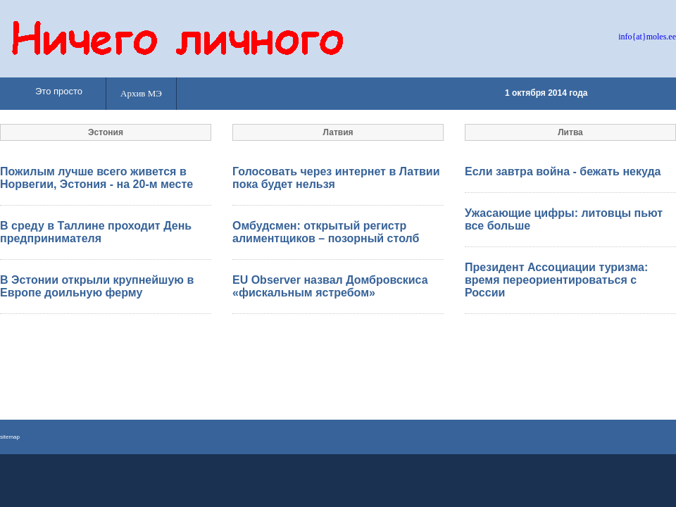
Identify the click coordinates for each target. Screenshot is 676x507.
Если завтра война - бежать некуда (563, 171)
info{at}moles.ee (647, 37)
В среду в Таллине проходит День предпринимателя (96, 232)
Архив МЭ (141, 93)
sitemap (10, 437)
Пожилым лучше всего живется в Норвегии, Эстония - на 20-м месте (96, 177)
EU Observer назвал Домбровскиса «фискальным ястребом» (330, 286)
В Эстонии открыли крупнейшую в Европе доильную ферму (97, 286)
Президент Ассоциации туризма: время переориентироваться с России (556, 280)
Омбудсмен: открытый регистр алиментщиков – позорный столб (325, 232)
